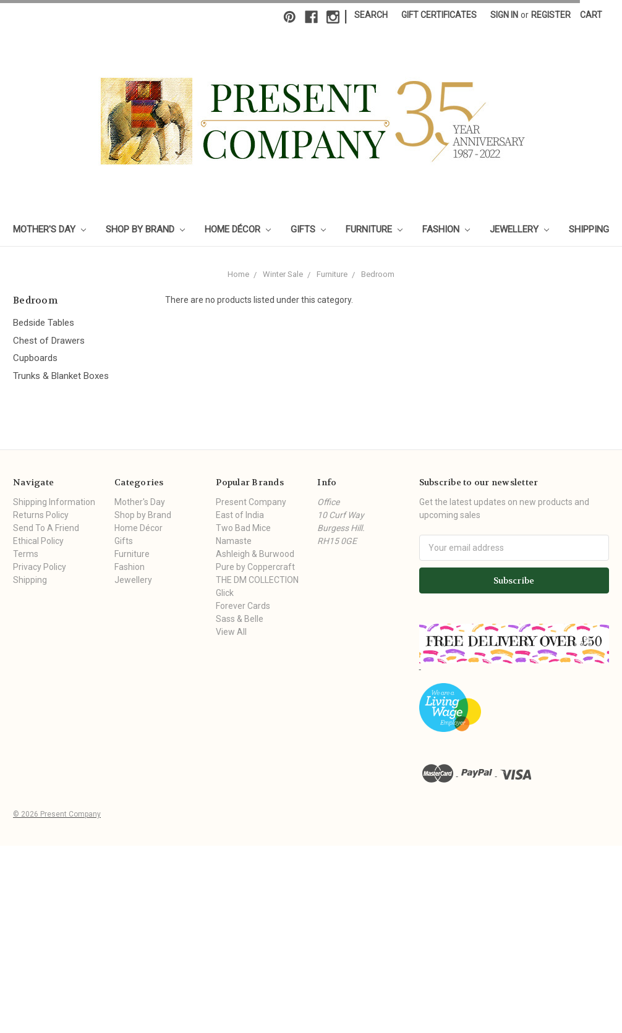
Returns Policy (41, 515)
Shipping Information (54, 502)
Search (371, 15)
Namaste (234, 541)
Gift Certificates (439, 15)
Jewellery (519, 229)
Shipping (589, 229)
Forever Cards (243, 606)
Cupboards (35, 357)
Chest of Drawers (49, 340)
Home (238, 274)
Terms (25, 554)
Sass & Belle (239, 619)
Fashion (446, 229)
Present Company (251, 502)
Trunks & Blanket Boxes (61, 375)
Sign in (504, 15)
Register (551, 15)
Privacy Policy (39, 567)
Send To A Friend (46, 528)
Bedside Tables (43, 322)
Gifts (308, 229)
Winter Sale (283, 274)
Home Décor (238, 229)
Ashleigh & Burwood (255, 554)
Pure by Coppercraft (255, 567)
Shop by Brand (145, 229)
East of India (240, 515)
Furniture (374, 229)
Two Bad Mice (243, 528)
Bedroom (377, 274)
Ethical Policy (38, 541)
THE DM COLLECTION (257, 580)
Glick (225, 593)
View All (231, 632)
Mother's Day (49, 229)
